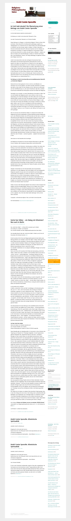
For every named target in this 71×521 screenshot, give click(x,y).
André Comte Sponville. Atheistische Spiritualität (24, 420)
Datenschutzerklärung (52, 449)
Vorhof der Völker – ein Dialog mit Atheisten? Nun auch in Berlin (27, 221)
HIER (26, 235)
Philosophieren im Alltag (52, 319)
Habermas (50, 253)
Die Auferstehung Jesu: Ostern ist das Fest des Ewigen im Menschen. (54, 465)
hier (14, 405)
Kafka (49, 268)
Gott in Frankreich (51, 250)
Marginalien (50, 296)
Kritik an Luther (50, 282)
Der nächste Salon (51, 228)
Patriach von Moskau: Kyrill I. (53, 307)
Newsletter (50, 469)
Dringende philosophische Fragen (54, 233)
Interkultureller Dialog (52, 257)
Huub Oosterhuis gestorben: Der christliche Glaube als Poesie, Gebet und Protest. (54, 479)
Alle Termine (50, 116)
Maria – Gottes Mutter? (52, 299)
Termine (49, 332)
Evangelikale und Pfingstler (53, 240)
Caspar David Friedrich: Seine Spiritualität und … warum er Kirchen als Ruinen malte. (53, 473)
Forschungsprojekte (51, 242)
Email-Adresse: (50, 380)
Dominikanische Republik (52, 231)
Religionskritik (30, 411)
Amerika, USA (50, 189)
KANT (49, 274)
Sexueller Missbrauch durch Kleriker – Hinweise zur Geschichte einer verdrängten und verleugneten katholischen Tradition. (54, 486)
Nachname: (50, 376)
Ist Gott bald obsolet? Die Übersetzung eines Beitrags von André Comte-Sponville (27, 27)
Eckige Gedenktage (51, 237)
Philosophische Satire (52, 321)
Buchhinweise (50, 451)
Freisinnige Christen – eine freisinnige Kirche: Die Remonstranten (52, 247)
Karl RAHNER (50, 279)
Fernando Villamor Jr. (24, 514)
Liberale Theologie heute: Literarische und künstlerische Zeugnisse (53, 292)
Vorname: (49, 373)
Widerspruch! (50, 360)
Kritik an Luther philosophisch (53, 284)
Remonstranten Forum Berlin (53, 326)
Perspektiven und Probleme (53, 310)
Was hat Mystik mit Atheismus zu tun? (25, 476)
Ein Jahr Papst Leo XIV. (52, 60)
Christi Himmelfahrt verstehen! (52, 88)
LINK (52, 72)
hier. (30, 76)
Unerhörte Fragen (53, 22)
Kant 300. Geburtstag (52, 277)
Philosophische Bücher (32, 212)
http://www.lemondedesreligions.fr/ (27, 200)
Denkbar (49, 218)
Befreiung (50, 191)
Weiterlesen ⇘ (38, 434)
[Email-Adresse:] (54, 51)
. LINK (55, 408)
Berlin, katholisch (51, 198)
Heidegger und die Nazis (52, 255)
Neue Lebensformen (52, 301)
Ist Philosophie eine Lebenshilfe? (54, 264)
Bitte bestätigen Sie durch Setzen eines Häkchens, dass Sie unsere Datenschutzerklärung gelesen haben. (53, 385)
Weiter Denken (50, 358)
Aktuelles (49, 182)
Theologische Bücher (52, 207)
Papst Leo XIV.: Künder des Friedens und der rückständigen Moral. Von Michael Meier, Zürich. (54, 150)
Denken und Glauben (22, 212)
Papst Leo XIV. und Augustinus (53, 303)
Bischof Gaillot (50, 200)
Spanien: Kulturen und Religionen (54, 328)
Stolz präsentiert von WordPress (18, 513)
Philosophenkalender (52, 312)
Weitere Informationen (52, 65)
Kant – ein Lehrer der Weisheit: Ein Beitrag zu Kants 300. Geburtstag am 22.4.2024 (53, 505)
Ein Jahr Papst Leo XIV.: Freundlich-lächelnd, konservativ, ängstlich (54, 137)
